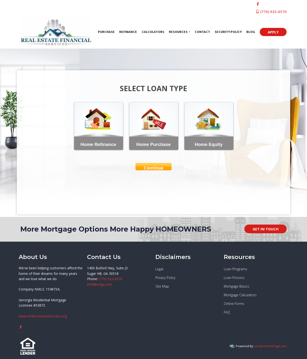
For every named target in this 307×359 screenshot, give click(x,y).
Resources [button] (178, 32)
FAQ (227, 312)
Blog (250, 32)
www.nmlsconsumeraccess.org (43, 316)
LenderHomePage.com (270, 346)
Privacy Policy (165, 277)
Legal (159, 269)
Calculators (153, 32)
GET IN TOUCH (265, 229)
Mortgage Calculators (240, 295)
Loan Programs (235, 269)
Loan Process (234, 277)
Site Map (162, 286)
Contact (202, 32)
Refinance (128, 32)
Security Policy (228, 32)
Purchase (106, 32)
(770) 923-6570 (271, 11)
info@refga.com (99, 284)
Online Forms (234, 303)
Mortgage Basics (236, 286)
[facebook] (258, 3)
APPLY (273, 32)
